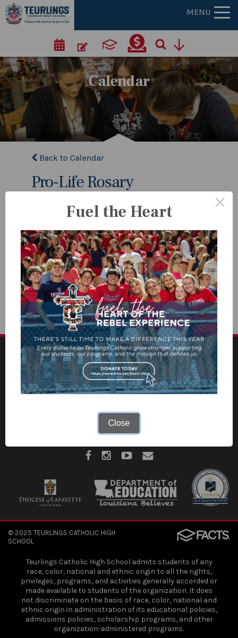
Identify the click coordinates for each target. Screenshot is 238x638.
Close (119, 422)
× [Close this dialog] (220, 204)
